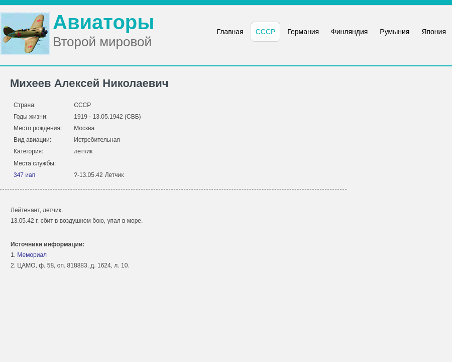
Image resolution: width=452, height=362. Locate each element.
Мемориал (32, 254)
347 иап (24, 174)
